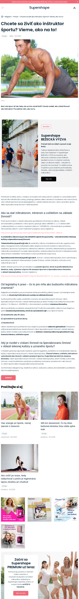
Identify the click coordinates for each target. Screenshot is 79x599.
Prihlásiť (74, 8)
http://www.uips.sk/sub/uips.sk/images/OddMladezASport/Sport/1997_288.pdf (31, 233)
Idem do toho (20, 593)
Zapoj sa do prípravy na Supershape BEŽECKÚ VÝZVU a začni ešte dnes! (39, 2)
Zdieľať (8, 378)
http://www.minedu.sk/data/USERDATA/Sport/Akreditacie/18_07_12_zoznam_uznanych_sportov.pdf (40, 276)
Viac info (49, 179)
